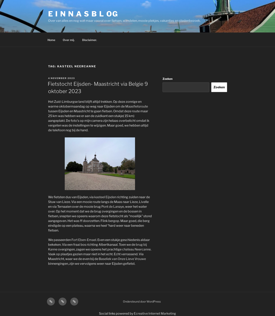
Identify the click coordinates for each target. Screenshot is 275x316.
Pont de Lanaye (112, 206)
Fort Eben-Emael (83, 240)
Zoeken (167, 78)
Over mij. (69, 40)
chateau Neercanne (136, 249)
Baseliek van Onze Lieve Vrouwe (122, 259)
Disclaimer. (89, 40)
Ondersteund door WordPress (142, 301)
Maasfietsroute (136, 106)
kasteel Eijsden (105, 197)
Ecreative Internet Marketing (155, 313)
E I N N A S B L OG (83, 14)
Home (51, 40)
